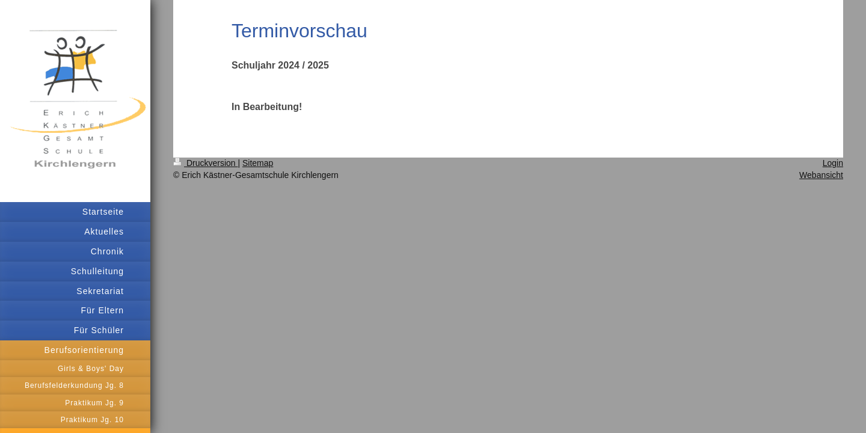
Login (833, 163)
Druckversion (205, 163)
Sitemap (257, 163)
